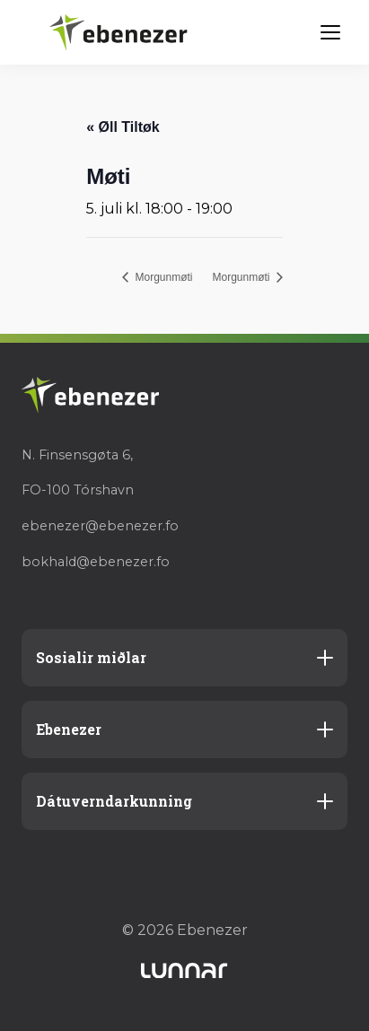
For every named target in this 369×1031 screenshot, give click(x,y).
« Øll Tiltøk (123, 127)
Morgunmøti (162, 277)
